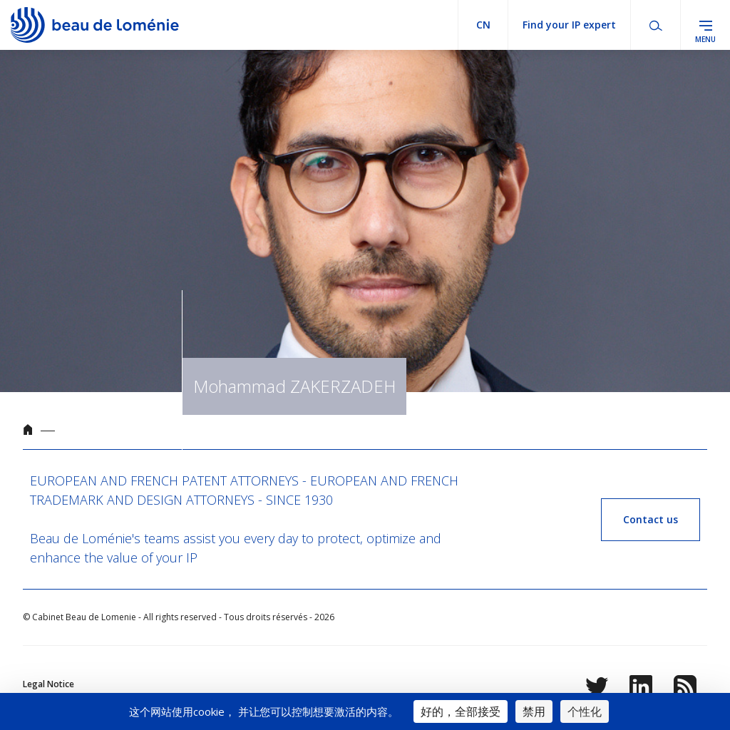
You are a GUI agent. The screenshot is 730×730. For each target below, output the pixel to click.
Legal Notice (48, 684)
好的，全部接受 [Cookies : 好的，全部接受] (460, 711)
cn (483, 24)
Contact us (650, 519)
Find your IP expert (569, 24)
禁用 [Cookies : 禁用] (534, 711)
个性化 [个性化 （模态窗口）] (584, 711)
